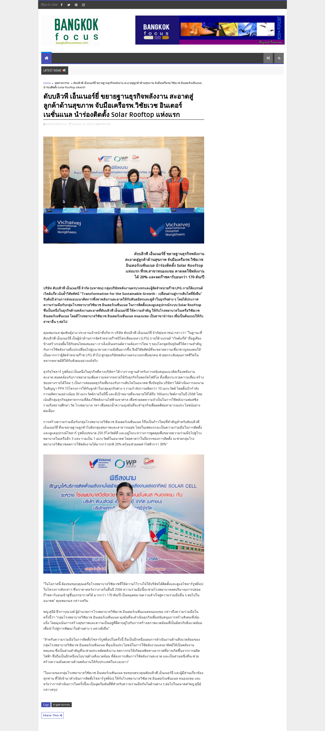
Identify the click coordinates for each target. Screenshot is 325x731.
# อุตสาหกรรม (61, 705)
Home (47, 83)
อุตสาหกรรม (62, 83)
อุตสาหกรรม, (103, 124)
